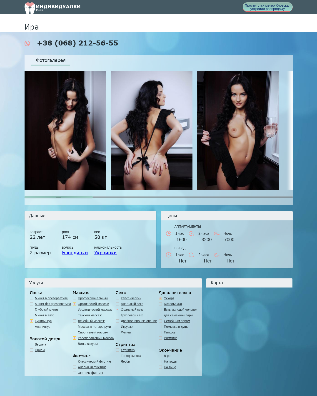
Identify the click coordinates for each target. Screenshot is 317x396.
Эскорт (169, 298)
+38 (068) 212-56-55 (71, 43)
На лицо (170, 367)
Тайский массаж (90, 315)
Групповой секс (132, 315)
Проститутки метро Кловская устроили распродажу (267, 7)
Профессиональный (93, 298)
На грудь (170, 361)
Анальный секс (132, 304)
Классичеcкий (131, 298)
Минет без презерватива (53, 304)
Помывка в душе (176, 326)
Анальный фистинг (92, 367)
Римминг (170, 338)
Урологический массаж (95, 309)
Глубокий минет (46, 309)
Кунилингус (43, 321)
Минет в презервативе (51, 298)
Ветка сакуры (88, 344)
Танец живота (131, 356)
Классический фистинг (94, 361)
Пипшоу (169, 332)
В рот (168, 356)
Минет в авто (44, 315)
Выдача (40, 344)
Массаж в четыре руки (94, 326)
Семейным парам (177, 321)
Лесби (125, 361)
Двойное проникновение (139, 321)
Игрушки (127, 326)
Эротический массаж (93, 304)
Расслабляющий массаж (96, 338)
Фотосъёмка (173, 304)
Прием (40, 350)
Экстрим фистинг (90, 373)
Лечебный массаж (91, 321)
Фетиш (126, 332)
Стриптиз (128, 350)
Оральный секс (132, 309)
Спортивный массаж (93, 332)
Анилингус (42, 326)
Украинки (105, 252)
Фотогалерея (51, 60)
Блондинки (75, 252)
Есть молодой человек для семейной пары (180, 312)
